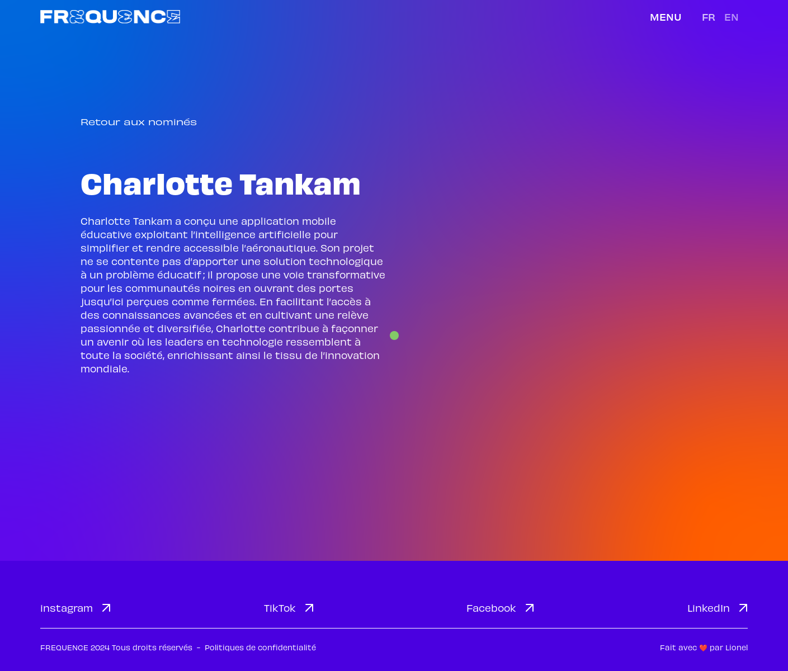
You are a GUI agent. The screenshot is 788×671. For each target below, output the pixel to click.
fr (708, 16)
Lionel (736, 647)
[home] (110, 16)
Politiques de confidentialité (260, 647)
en (731, 16)
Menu (666, 16)
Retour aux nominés (139, 121)
